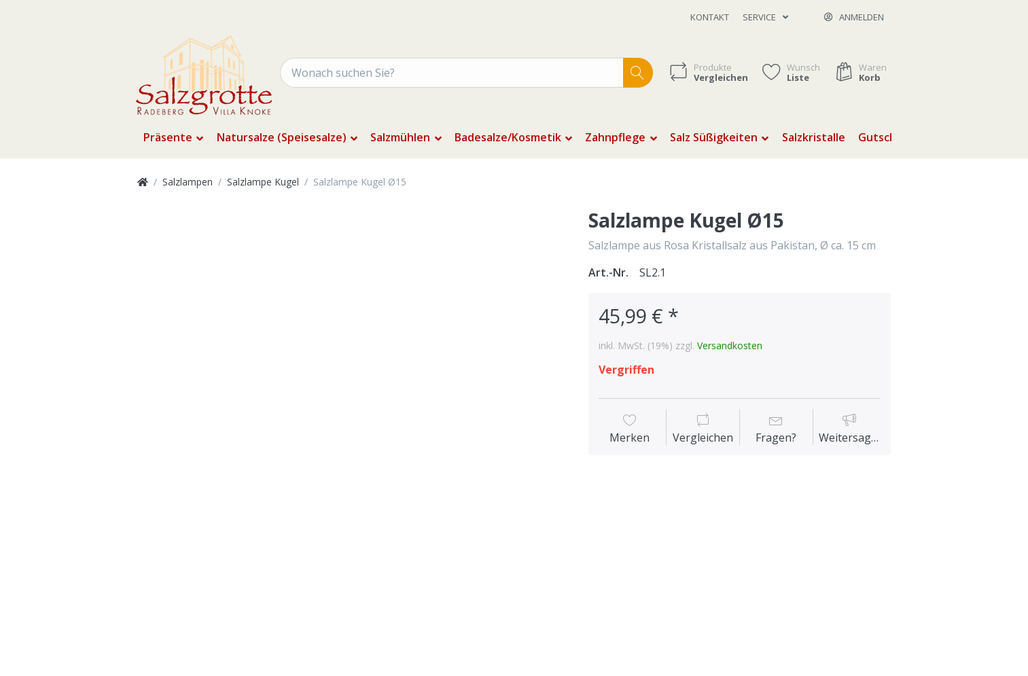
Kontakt (709, 17)
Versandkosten (729, 345)
